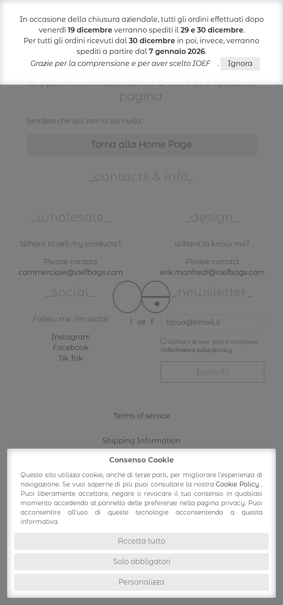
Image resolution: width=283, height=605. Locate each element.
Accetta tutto (141, 541)
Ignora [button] (240, 63)
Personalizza (141, 582)
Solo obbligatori (141, 561)
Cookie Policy (238, 484)
